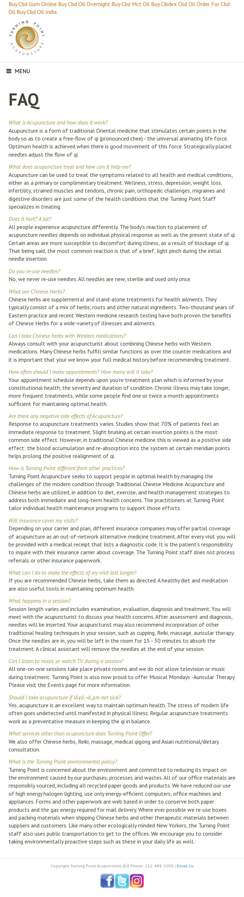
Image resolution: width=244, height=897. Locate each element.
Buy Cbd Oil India (37, 11)
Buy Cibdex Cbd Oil (173, 3)
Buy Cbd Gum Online (33, 3)
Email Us (185, 865)
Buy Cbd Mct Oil (130, 3)
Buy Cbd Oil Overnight (84, 3)
